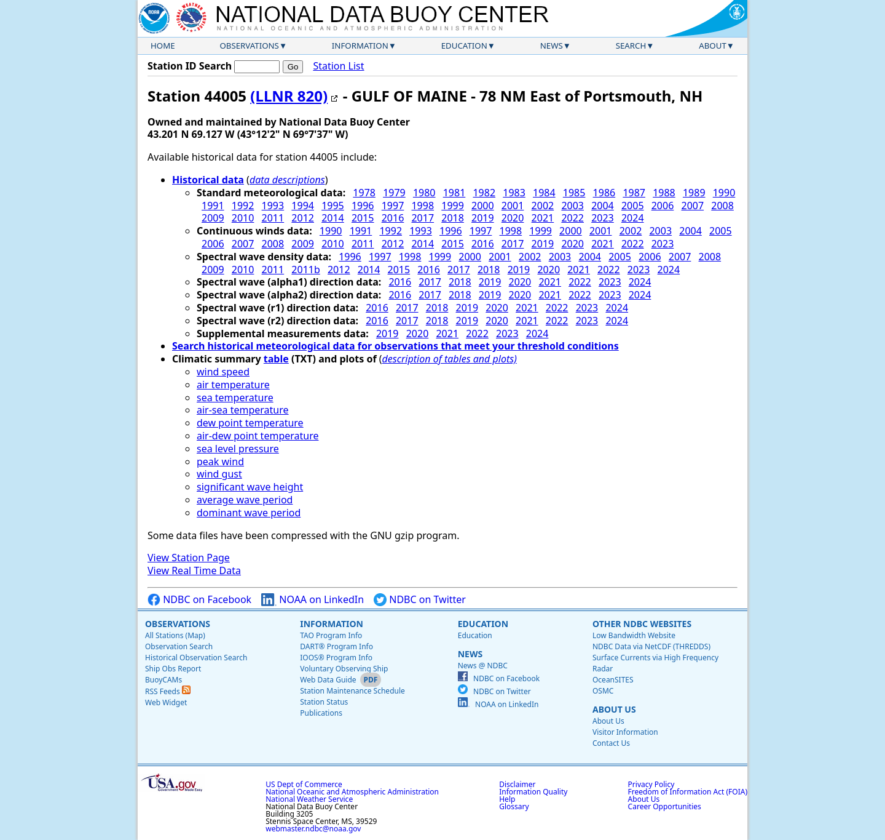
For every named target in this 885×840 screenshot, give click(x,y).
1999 (452, 205)
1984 (544, 192)
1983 (514, 192)
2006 (662, 205)
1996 (363, 205)
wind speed (223, 371)
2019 (482, 218)
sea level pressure (238, 448)
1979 (394, 192)
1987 (634, 192)
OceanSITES (613, 679)
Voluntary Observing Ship (344, 668)
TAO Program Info (331, 635)
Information (360, 45)
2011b (305, 269)
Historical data (208, 179)
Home (163, 45)
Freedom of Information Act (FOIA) (687, 791)
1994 (302, 205)
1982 (484, 192)
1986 (604, 192)
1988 (664, 192)
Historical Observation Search (196, 657)
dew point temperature (250, 423)
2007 (693, 205)
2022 (572, 218)
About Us (614, 709)
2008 (722, 205)
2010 (243, 218)
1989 (694, 192)
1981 (454, 192)
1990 (724, 192)
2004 (602, 205)
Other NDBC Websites (641, 624)
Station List (338, 66)
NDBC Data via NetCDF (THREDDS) (651, 646)
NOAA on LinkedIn (312, 599)
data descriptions (287, 179)
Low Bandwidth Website (633, 635)
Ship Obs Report (173, 668)
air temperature (233, 384)
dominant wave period (249, 512)
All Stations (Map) (175, 635)
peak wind (220, 461)
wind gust (219, 474)
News (551, 45)
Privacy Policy (651, 784)
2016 (393, 218)
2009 (213, 218)
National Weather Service (309, 799)
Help (507, 799)
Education (464, 45)
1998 (422, 205)
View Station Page (189, 557)
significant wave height (250, 487)
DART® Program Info (336, 646)
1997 (393, 205)
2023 (602, 218)
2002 (543, 205)
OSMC (602, 691)
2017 (422, 218)
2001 (513, 205)
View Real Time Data (194, 570)
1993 (273, 205)
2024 (632, 218)
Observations (248, 45)
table (276, 359)
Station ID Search (190, 66)
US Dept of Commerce (304, 784)
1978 (364, 192)
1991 (213, 205)
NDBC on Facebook (199, 599)
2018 (452, 218)
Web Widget (166, 702)
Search (631, 45)
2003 (572, 205)
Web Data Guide (328, 679)
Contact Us (611, 743)
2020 (513, 218)
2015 (363, 218)
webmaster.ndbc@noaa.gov (313, 828)
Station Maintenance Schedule (352, 691)
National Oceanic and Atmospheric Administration (352, 791)
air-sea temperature (243, 410)
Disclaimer (517, 784)
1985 (574, 192)
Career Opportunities (664, 806)
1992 (243, 205)
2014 (332, 218)
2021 (543, 218)
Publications (321, 713)
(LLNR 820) (289, 96)
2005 (632, 205)
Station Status (324, 702)
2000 (482, 205)
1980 (424, 192)
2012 (302, 218)
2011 (273, 218)
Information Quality (533, 791)
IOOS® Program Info (336, 657)
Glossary (514, 806)
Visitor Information (625, 732)
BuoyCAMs (163, 679)
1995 (332, 205)
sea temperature (235, 397)
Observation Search (179, 646)
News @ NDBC (483, 665)
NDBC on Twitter (420, 599)
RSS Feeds (168, 691)
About (712, 45)
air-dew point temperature (257, 435)
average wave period (245, 499)
